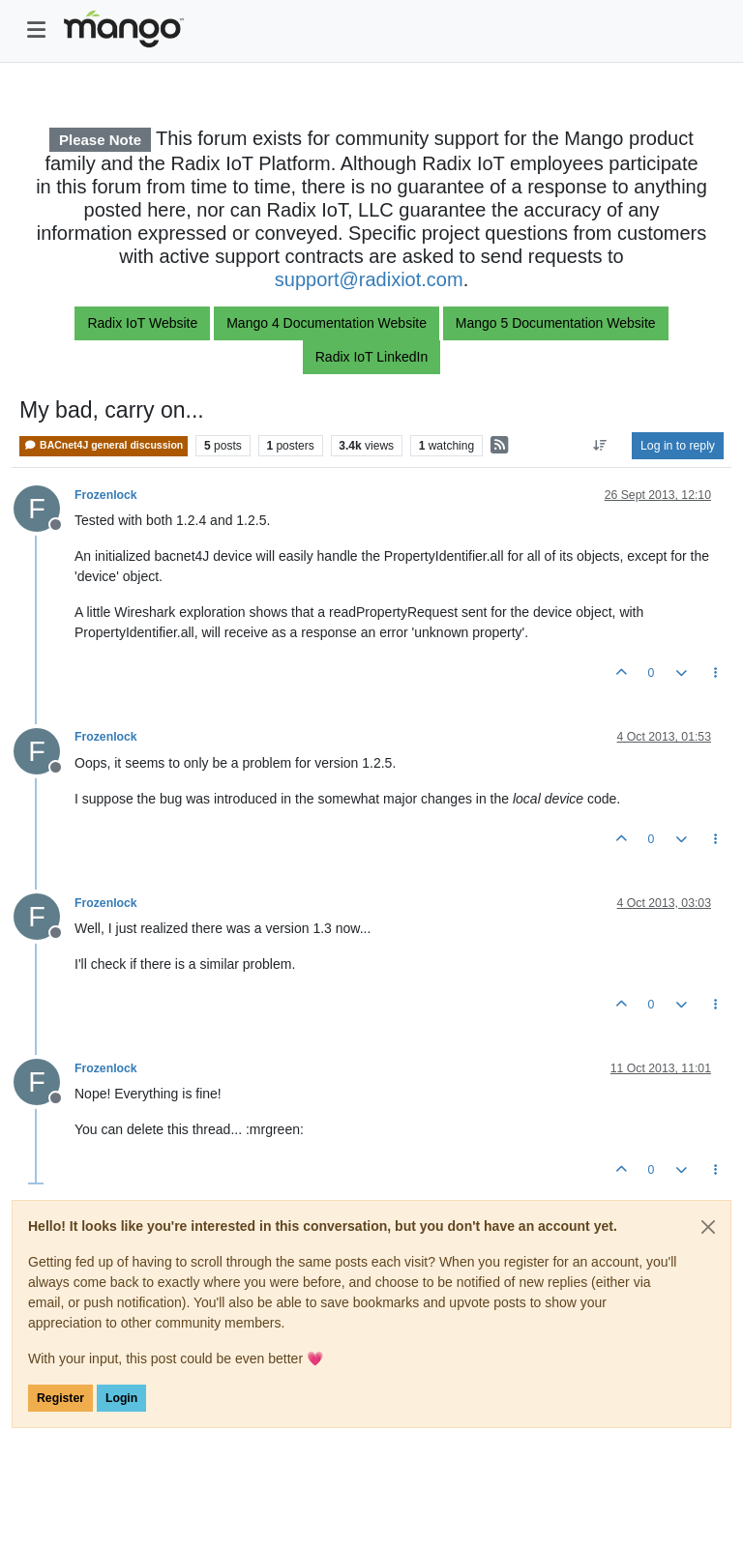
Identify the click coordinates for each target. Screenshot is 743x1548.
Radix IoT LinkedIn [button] (371, 357)
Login (121, 1398)
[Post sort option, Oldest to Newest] (600, 445)
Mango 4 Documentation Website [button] (326, 323)
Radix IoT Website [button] (142, 323)
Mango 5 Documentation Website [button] (556, 323)
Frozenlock (105, 495)
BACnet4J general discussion (103, 445)
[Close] (708, 1227)
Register (60, 1398)
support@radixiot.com (369, 279)
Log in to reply (677, 446)
